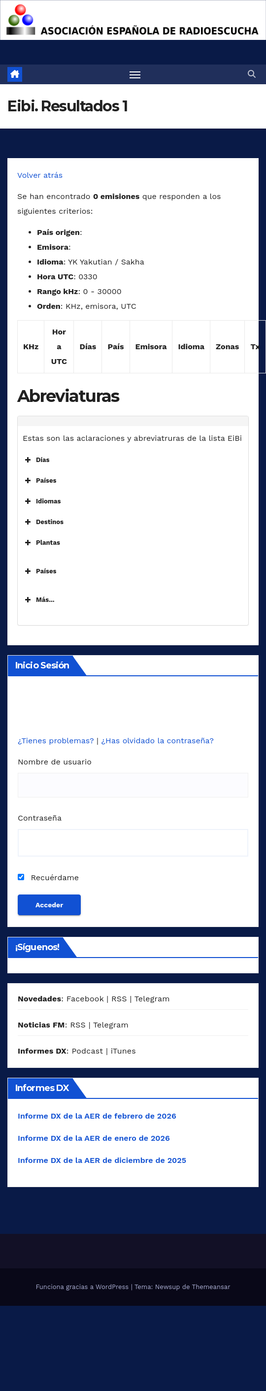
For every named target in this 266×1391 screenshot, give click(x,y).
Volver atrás (40, 175)
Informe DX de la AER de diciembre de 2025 (102, 1160)
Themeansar (211, 1287)
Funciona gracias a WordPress (83, 1287)
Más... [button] (39, 600)
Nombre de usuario (55, 761)
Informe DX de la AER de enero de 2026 (94, 1138)
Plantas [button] (41, 543)
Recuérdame (48, 877)
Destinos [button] (43, 522)
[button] (252, 74)
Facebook (85, 998)
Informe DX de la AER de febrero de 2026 (97, 1116)
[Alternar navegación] (135, 74)
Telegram (152, 998)
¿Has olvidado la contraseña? (157, 740)
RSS (119, 998)
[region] (133, 20)
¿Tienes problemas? (57, 740)
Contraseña (40, 818)
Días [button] (36, 460)
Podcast (87, 1051)
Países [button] (39, 481)
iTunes (123, 1051)
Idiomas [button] (42, 501)
